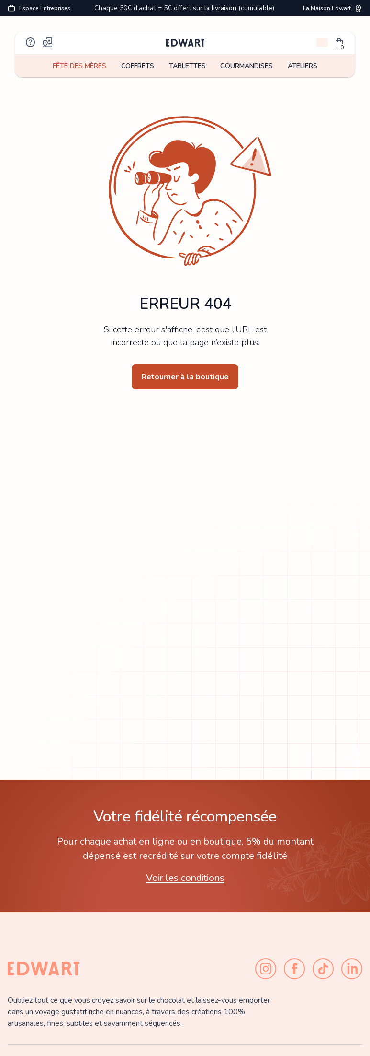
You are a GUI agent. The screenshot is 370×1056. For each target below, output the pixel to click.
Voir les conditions (185, 877)
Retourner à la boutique (185, 377)
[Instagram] (265, 968)
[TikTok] (323, 968)
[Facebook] (294, 968)
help (30, 42)
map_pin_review (48, 42)
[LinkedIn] (351, 968)
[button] (339, 42)
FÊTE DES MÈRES (79, 65)
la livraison (220, 7)
